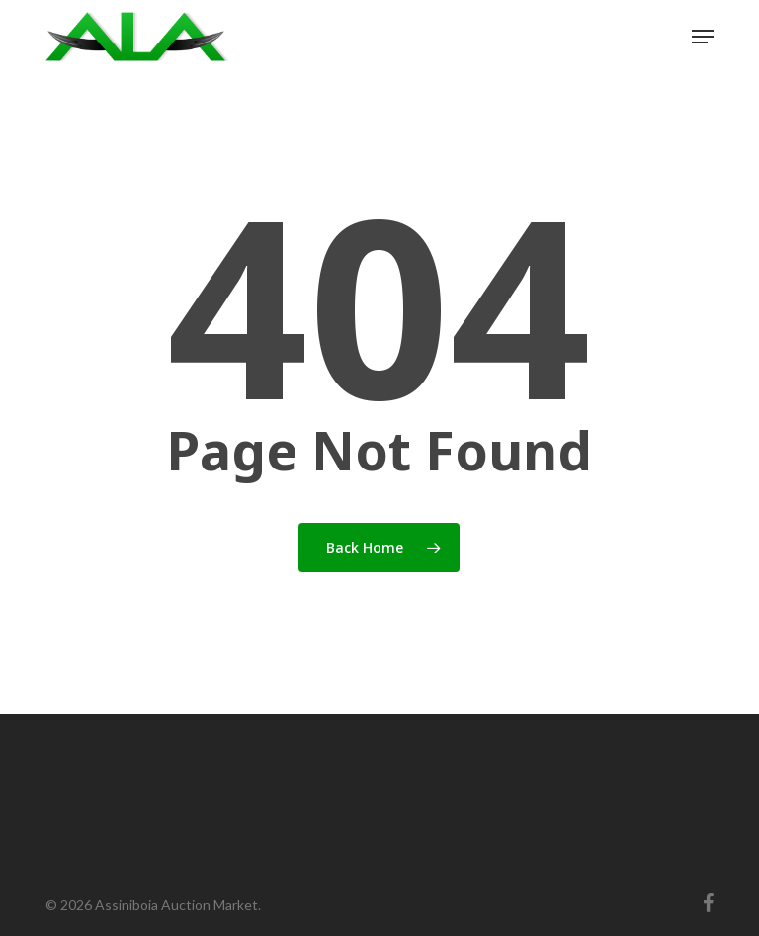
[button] (703, 36)
